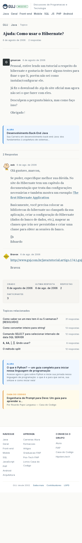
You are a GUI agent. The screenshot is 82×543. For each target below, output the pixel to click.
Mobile (38, 13)
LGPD (66, 485)
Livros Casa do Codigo (31, 463)
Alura (59, 443)
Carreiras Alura (31, 439)
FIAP (58, 447)
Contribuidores (54, 485)
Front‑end (26, 13)
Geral (14, 13)
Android (68, 13)
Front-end (8, 448)
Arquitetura (9, 474)
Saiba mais (38, 485)
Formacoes (29, 443)
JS (52, 13)
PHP (58, 13)
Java (6, 13)
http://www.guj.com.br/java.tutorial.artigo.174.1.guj (46, 260)
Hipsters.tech (63, 456)
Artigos (27, 448)
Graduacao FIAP (32, 452)
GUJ (5, 24)
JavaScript (8, 461)
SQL (46, 13)
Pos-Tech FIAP (31, 457)
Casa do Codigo (64, 452)
